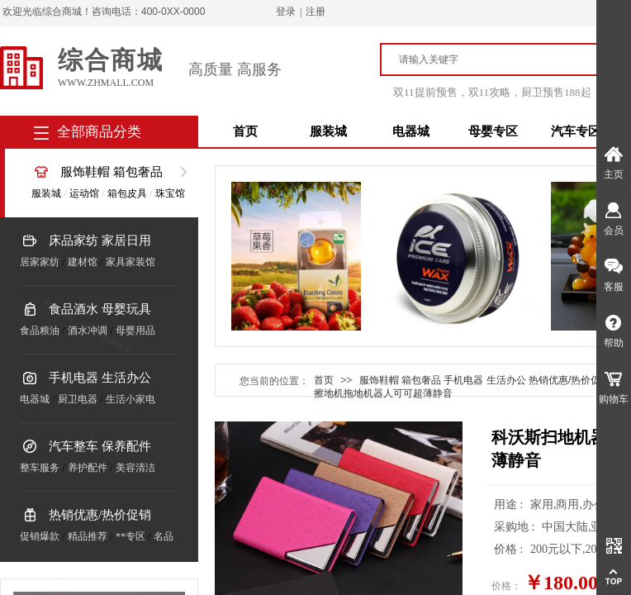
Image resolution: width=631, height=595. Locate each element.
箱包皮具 (127, 193)
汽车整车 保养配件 (100, 446)
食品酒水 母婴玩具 (100, 309)
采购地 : (516, 527)
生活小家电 (130, 399)
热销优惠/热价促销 (100, 514)
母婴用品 (135, 330)
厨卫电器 (77, 399)
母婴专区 (493, 131)
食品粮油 (39, 330)
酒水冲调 (87, 330)
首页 (245, 131)
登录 (286, 11)
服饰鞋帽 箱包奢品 (111, 171)
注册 (315, 11)
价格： (506, 586)
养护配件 (87, 468)
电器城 (410, 131)
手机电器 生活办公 (100, 377)
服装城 (328, 131)
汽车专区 (575, 131)
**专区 (130, 536)
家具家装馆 (130, 262)
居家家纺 (39, 262)
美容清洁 (135, 468)
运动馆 (84, 193)
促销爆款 (39, 536)
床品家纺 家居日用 (100, 240)
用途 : (510, 504)
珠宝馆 (170, 193)
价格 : (510, 549)
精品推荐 (87, 536)
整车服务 (39, 468)
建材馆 (82, 262)
